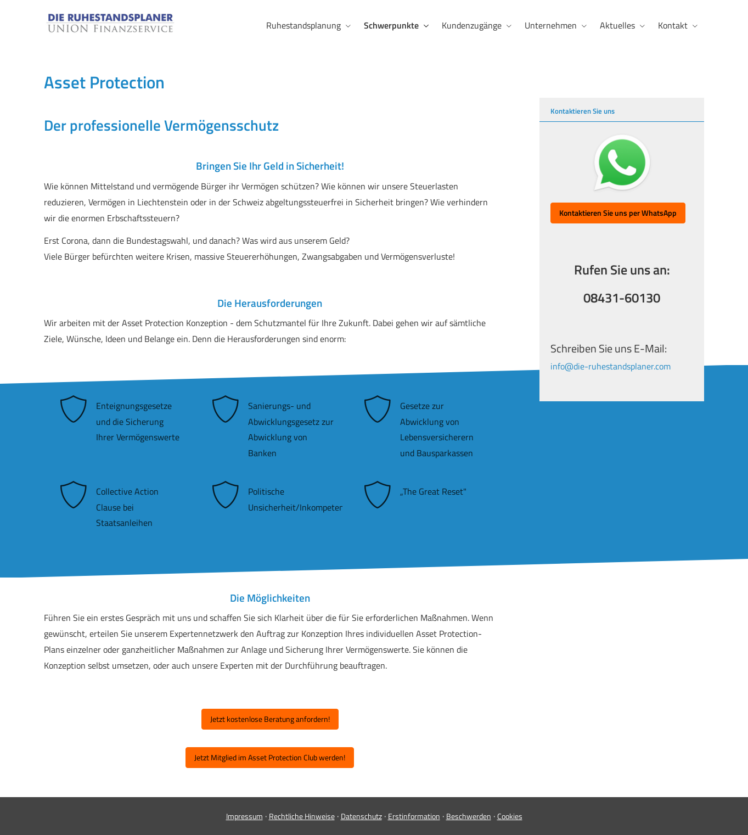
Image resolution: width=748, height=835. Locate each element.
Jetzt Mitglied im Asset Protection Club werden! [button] (269, 757)
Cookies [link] (509, 816)
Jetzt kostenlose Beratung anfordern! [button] (270, 719)
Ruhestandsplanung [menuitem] (303, 25)
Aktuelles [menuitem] (617, 25)
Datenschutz (361, 816)
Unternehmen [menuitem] (551, 25)
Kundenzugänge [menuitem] (472, 25)
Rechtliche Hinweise (302, 816)
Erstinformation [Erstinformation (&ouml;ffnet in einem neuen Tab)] (414, 816)
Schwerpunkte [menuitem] (391, 25)
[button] (617, 213)
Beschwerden (468, 816)
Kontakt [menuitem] (673, 25)
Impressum (244, 816)
